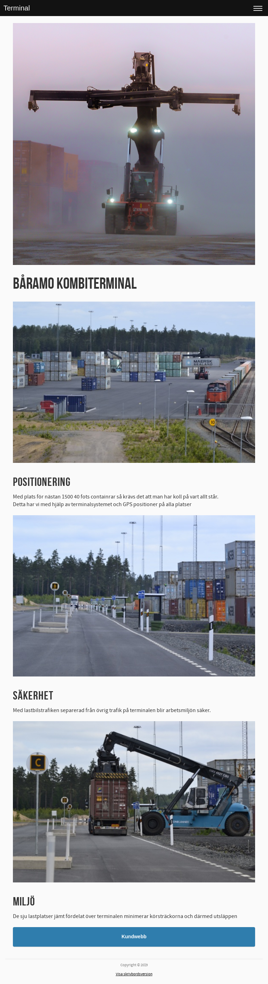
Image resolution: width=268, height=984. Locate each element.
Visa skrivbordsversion (134, 974)
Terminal (16, 8)
